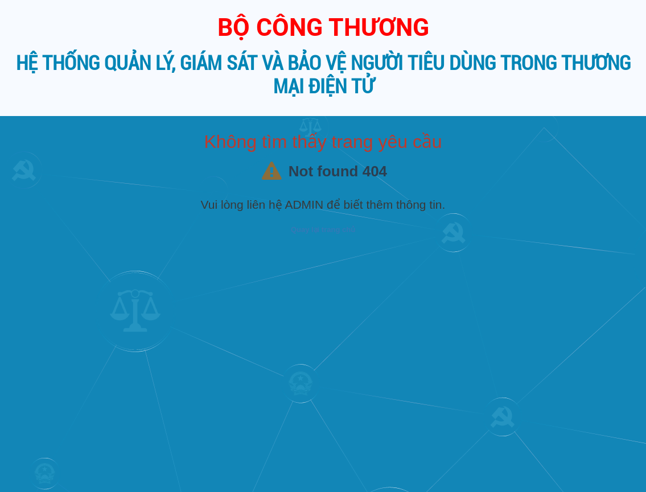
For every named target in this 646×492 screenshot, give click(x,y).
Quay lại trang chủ (323, 229)
